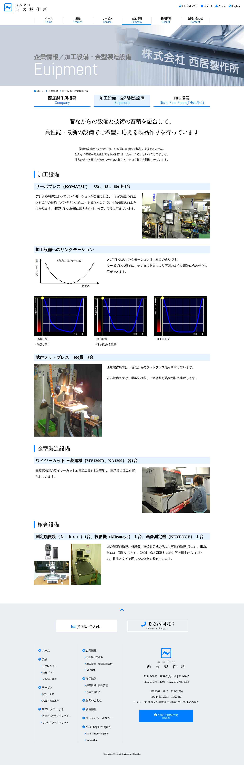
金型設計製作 (49, 679)
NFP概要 (182, 100)
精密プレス (47, 672)
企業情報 (137, 20)
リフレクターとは (50, 709)
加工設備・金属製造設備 (99, 663)
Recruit (220, 6)
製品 (78, 20)
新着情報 (89, 709)
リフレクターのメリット (54, 722)
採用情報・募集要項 (96, 685)
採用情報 (166, 20)
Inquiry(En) (91, 740)
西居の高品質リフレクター (56, 716)
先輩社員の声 (93, 692)
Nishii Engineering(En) (96, 726)
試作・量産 (47, 694)
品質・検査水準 (50, 700)
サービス (107, 20)
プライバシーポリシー (97, 718)
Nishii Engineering (166, 716)
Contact (206, 6)
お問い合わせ (195, 20)
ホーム (49, 20)
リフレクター (49, 666)
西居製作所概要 (62, 100)
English (234, 6)
